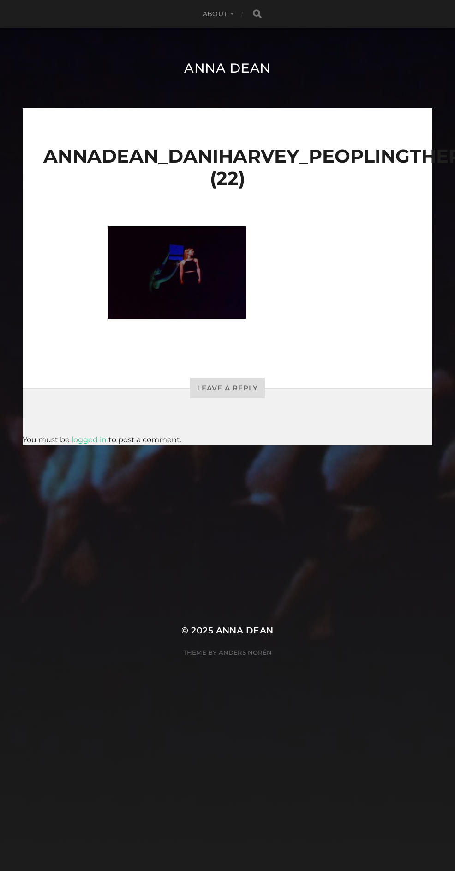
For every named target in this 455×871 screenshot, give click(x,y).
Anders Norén (245, 652)
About (215, 14)
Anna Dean (227, 68)
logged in (89, 439)
